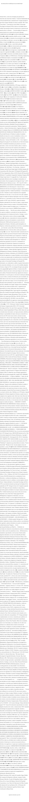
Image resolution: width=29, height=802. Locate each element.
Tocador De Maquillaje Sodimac (16, 779)
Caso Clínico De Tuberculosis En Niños (15, 783)
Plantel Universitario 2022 (5, 775)
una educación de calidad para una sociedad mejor (12, 3)
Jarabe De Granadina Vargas (18, 775)
